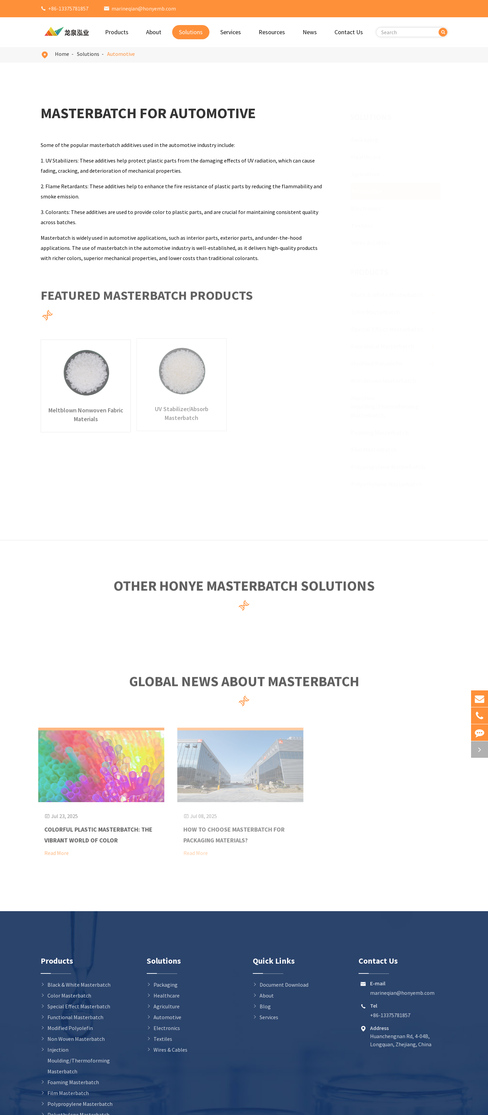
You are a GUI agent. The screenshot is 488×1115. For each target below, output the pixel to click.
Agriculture (372, 174)
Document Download (284, 984)
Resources (272, 32)
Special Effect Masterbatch (389, 329)
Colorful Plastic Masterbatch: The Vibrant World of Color (95, 834)
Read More (53, 853)
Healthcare (372, 157)
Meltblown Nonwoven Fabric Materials (85, 411)
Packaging (371, 140)
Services (230, 32)
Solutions (191, 32)
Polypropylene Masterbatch (390, 467)
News (310, 32)
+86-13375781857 (68, 8)
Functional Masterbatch (384, 346)
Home (62, 53)
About (153, 32)
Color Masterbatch (377, 312)
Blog (265, 1006)
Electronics (372, 208)
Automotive (121, 53)
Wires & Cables (377, 242)
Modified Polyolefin (379, 363)
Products (116, 32)
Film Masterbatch (376, 449)
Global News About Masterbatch (244, 684)
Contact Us (348, 32)
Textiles (368, 226)
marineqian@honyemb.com (143, 8)
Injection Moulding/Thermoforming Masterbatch (387, 406)
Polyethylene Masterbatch (388, 484)
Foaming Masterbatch (382, 432)
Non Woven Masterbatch (386, 381)
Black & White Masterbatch (389, 295)
